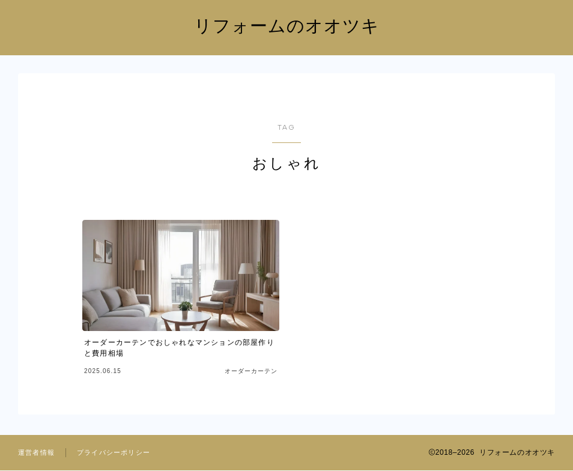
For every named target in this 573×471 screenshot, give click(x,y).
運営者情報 (36, 453)
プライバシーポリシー (113, 453)
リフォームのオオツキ (287, 26)
